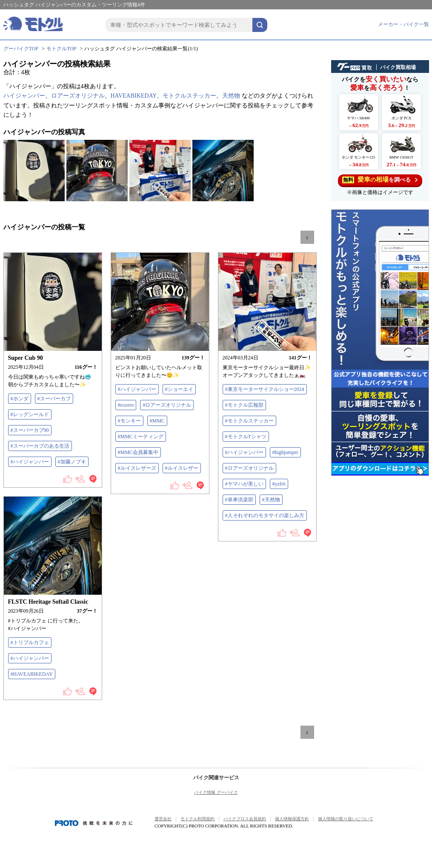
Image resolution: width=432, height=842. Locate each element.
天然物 (231, 96)
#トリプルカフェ (30, 642)
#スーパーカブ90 (30, 430)
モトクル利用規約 (197, 818)
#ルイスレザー (181, 468)
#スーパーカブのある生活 (40, 446)
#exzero (126, 405)
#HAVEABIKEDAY (32, 674)
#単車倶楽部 (239, 500)
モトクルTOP (61, 49)
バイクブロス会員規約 (244, 818)
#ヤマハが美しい (244, 484)
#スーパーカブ (54, 399)
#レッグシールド (30, 414)
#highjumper (285, 452)
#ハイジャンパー (30, 462)
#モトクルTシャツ (245, 437)
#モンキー (129, 421)
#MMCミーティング (140, 437)
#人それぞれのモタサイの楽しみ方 (264, 515)
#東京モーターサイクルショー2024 (264, 389)
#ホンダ (20, 399)
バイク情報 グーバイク (216, 792)
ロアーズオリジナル (78, 96)
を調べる (380, 179)
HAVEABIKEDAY (134, 96)
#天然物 (271, 500)
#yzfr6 (279, 484)
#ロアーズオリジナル (167, 405)
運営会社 (163, 818)
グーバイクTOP (20, 49)
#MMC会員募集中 (138, 452)
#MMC (157, 421)
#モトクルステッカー (249, 421)
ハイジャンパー (24, 96)
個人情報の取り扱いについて (345, 818)
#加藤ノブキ (72, 462)
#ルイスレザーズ (137, 468)
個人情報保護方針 (292, 818)
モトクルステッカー (189, 96)
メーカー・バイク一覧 (403, 24)
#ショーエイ (179, 389)
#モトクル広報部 (244, 405)
